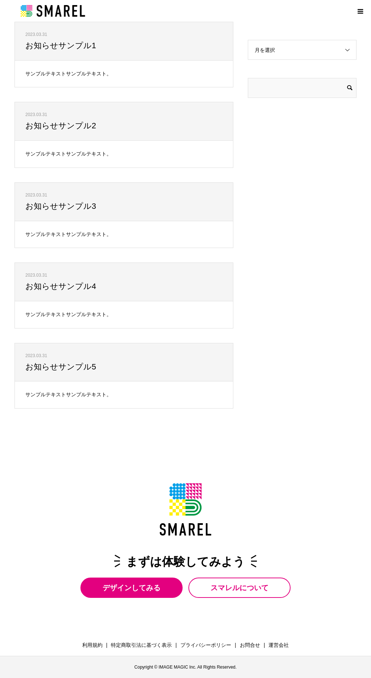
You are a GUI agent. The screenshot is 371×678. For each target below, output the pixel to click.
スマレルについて (239, 588)
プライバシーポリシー (205, 645)
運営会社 (278, 645)
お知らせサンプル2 (60, 125)
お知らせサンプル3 (60, 206)
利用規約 (92, 645)
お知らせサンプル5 (60, 366)
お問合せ (250, 645)
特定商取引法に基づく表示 (141, 645)
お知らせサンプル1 (60, 45)
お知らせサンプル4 (60, 286)
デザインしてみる (132, 588)
